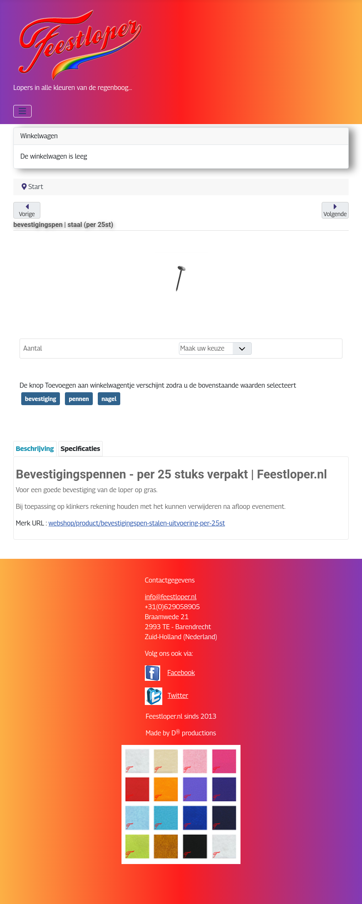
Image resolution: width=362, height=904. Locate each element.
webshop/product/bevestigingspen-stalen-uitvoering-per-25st (137, 523)
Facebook (181, 673)
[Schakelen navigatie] (22, 111)
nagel (109, 398)
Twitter (178, 696)
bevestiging (40, 398)
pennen (79, 398)
